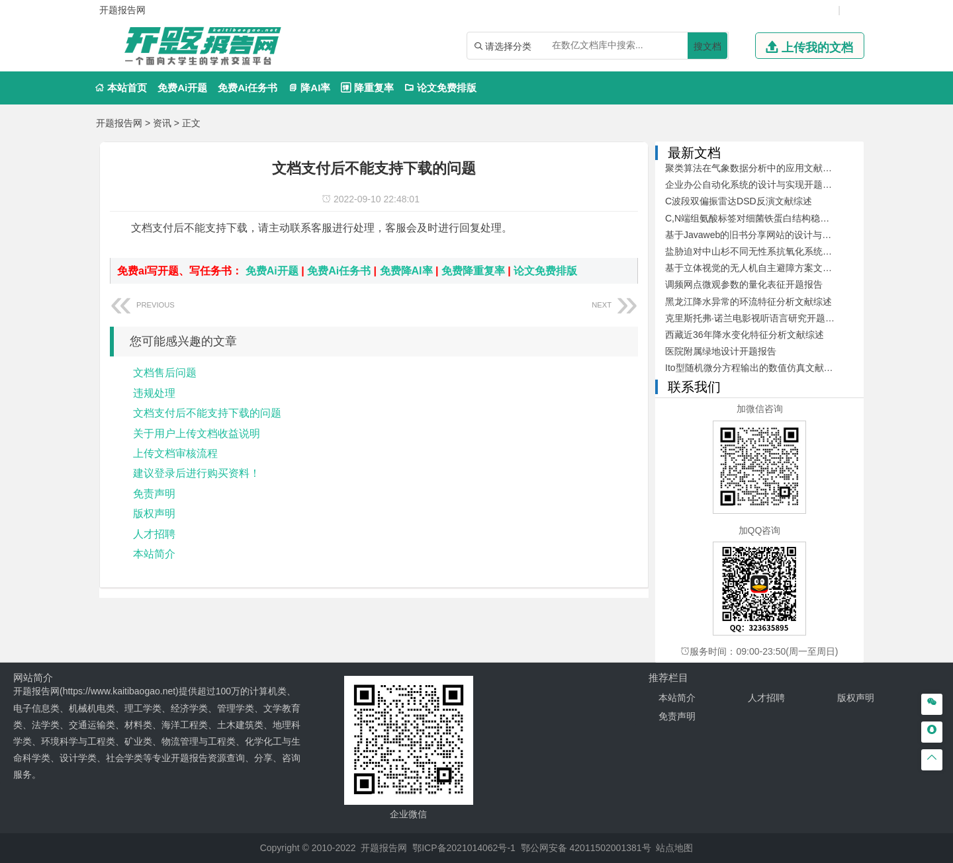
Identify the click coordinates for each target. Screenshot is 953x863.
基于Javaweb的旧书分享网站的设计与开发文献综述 (771, 234)
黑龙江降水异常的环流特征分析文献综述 (748, 301)
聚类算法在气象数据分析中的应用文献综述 (753, 168)
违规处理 (154, 393)
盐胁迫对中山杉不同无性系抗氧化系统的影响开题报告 (776, 251)
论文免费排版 (440, 87)
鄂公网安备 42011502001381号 (586, 847)
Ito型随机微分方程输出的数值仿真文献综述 (753, 367)
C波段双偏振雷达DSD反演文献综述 (738, 201)
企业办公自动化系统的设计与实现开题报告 (753, 184)
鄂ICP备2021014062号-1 (464, 847)
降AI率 (309, 87)
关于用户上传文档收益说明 (196, 433)
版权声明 (154, 513)
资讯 (162, 123)
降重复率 (367, 87)
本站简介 (154, 553)
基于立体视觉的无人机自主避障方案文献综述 (757, 268)
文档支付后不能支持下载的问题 (207, 413)
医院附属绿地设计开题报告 (720, 351)
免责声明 (154, 493)
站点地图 (674, 847)
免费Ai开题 (182, 87)
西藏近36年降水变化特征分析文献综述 (744, 334)
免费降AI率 (406, 270)
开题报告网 (119, 123)
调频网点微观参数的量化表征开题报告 (744, 284)
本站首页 (121, 87)
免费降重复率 (473, 270)
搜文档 (707, 46)
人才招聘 (154, 534)
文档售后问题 (165, 372)
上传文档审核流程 (175, 453)
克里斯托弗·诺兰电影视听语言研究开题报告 (754, 318)
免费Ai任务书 (247, 87)
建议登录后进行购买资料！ (196, 473)
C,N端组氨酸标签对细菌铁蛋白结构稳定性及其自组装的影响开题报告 (807, 218)
